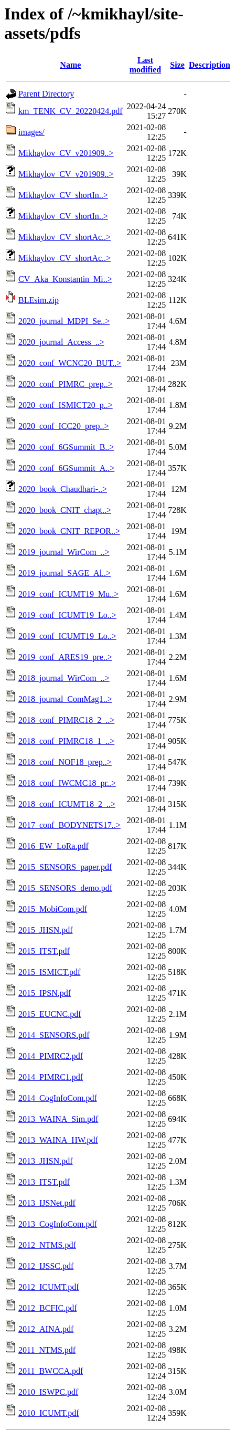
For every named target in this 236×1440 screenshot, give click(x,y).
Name (70, 64)
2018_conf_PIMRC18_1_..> (66, 741)
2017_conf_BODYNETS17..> (69, 825)
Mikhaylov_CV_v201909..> (65, 153)
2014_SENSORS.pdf (54, 1035)
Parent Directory (46, 93)
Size (177, 64)
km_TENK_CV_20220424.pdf (70, 111)
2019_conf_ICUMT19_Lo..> (67, 615)
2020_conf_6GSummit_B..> (66, 447)
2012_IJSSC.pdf (45, 1266)
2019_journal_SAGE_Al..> (64, 573)
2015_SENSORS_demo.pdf (65, 888)
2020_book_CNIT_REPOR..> (69, 531)
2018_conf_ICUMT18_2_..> (66, 804)
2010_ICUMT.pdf (48, 1413)
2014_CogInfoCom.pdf (57, 1098)
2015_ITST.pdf (44, 951)
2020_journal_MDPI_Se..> (64, 321)
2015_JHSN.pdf (45, 930)
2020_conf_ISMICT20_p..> (65, 405)
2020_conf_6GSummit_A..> (66, 468)
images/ (31, 132)
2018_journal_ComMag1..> (65, 699)
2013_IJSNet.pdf (47, 1203)
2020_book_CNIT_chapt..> (64, 510)
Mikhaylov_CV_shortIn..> (63, 195)
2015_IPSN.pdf (44, 993)
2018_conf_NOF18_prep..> (65, 762)
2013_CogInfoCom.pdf (57, 1224)
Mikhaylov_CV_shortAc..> (64, 237)
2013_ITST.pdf (44, 1182)
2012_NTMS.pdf (47, 1245)
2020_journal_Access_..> (61, 342)
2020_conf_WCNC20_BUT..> (69, 363)
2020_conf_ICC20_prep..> (63, 426)
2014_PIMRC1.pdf (50, 1077)
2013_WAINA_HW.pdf (58, 1140)
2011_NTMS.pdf (47, 1350)
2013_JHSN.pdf (45, 1161)
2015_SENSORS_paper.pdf (65, 867)
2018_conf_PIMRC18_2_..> (66, 720)
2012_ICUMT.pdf (48, 1287)
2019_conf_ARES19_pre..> (65, 657)
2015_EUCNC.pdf (49, 1014)
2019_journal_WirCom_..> (64, 552)
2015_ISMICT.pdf (49, 972)
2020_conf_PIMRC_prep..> (65, 384)
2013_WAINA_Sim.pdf (58, 1119)
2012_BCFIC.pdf (47, 1308)
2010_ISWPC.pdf (48, 1392)
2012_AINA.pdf (45, 1329)
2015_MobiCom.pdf (52, 909)
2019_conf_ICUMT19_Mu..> (68, 594)
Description (209, 64)
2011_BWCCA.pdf (50, 1371)
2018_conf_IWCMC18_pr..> (67, 783)
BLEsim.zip (38, 300)
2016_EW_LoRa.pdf (53, 846)
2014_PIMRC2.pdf (50, 1056)
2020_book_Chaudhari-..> (62, 489)
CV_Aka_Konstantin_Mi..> (65, 279)
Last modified (145, 65)
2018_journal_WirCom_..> (64, 678)
